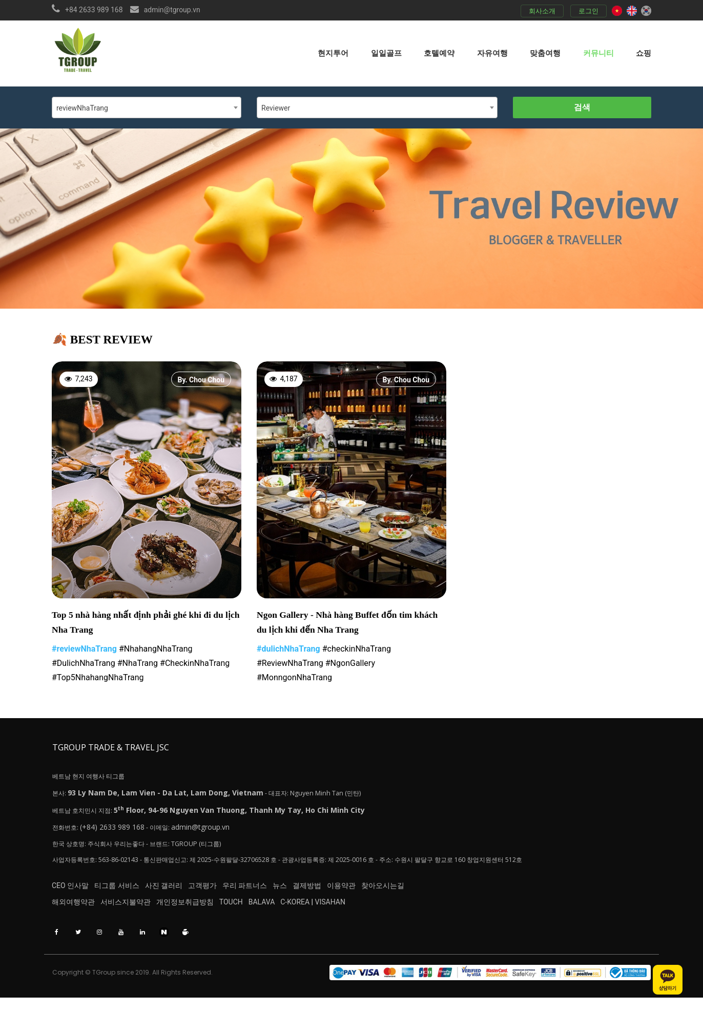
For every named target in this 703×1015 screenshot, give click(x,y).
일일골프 (386, 53)
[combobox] (146, 107)
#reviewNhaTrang (84, 651)
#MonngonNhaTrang (294, 680)
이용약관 (427, 893)
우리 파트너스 (294, 893)
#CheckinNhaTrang (195, 666)
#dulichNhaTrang (288, 651)
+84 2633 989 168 (94, 10)
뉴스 (342, 893)
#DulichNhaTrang (83, 666)
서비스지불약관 (138, 911)
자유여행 (492, 53)
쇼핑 (643, 53)
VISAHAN (392, 911)
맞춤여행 (545, 53)
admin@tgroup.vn (172, 10)
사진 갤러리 (188, 893)
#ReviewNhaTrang (290, 666)
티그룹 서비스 (129, 893)
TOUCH (268, 911)
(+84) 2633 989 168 (117, 831)
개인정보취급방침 (209, 911)
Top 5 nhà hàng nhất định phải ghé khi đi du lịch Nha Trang (145, 623)
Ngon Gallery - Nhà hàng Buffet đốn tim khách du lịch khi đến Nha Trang (341, 623)
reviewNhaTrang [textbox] (82, 108)
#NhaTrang (137, 666)
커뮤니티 (598, 53)
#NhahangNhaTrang (156, 651)
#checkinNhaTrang (356, 651)
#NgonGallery (350, 666)
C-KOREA (356, 911)
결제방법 (381, 893)
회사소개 (539, 11)
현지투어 (333, 53)
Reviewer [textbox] (275, 108)
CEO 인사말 (70, 893)
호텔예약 (439, 53)
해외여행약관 (73, 911)
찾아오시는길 (481, 893)
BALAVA (311, 911)
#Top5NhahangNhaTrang (98, 680)
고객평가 (239, 893)
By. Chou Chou (201, 380)
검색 (582, 107)
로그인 (586, 11)
